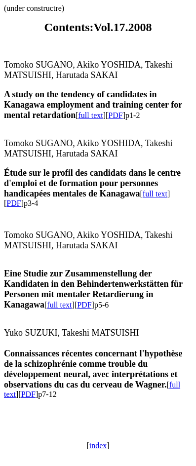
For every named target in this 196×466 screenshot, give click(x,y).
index (98, 445)
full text (90, 115)
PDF (115, 115)
